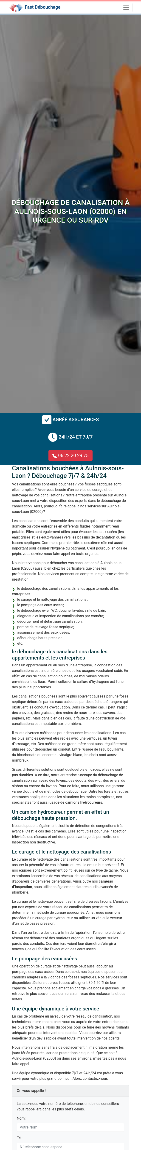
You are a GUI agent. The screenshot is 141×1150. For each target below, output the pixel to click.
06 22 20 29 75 (70, 455)
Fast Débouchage (42, 7)
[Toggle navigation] (126, 7)
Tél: (20, 1138)
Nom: (21, 1118)
